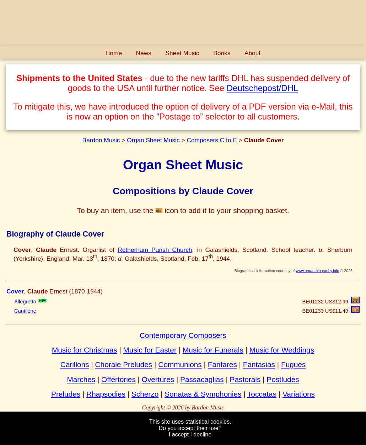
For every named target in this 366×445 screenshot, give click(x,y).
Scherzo (144, 394)
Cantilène (25, 311)
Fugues (293, 364)
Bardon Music (101, 140)
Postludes (283, 379)
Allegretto (25, 301)
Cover (15, 291)
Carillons (74, 364)
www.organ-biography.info (317, 271)
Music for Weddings (281, 350)
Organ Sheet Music (153, 140)
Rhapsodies (105, 394)
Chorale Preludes (123, 364)
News (143, 53)
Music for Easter (150, 350)
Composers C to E (212, 140)
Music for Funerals (213, 350)
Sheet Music (182, 53)
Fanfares (222, 364)
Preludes (65, 394)
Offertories (118, 379)
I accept (179, 434)
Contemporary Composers (183, 335)
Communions (180, 364)
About (252, 53)
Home (114, 53)
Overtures (158, 379)
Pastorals (245, 379)
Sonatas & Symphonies (203, 394)
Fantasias (259, 364)
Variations (298, 394)
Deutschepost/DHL (262, 88)
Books (221, 53)
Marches (81, 379)
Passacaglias (202, 379)
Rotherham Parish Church (155, 249)
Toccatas (261, 394)
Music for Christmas (84, 350)
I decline (200, 434)
